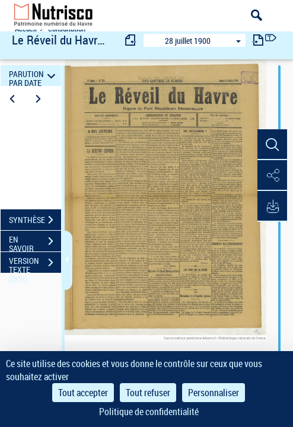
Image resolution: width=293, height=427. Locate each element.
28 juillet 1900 (188, 40)
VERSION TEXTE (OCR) (35, 263)
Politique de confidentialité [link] (149, 411)
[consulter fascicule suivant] (258, 40)
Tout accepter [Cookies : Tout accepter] (83, 392)
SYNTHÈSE (35, 220)
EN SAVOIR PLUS (35, 242)
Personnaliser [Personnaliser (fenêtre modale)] (213, 392)
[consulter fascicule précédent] (131, 40)
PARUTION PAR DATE (34, 75)
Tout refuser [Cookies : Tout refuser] (148, 392)
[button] (272, 144)
